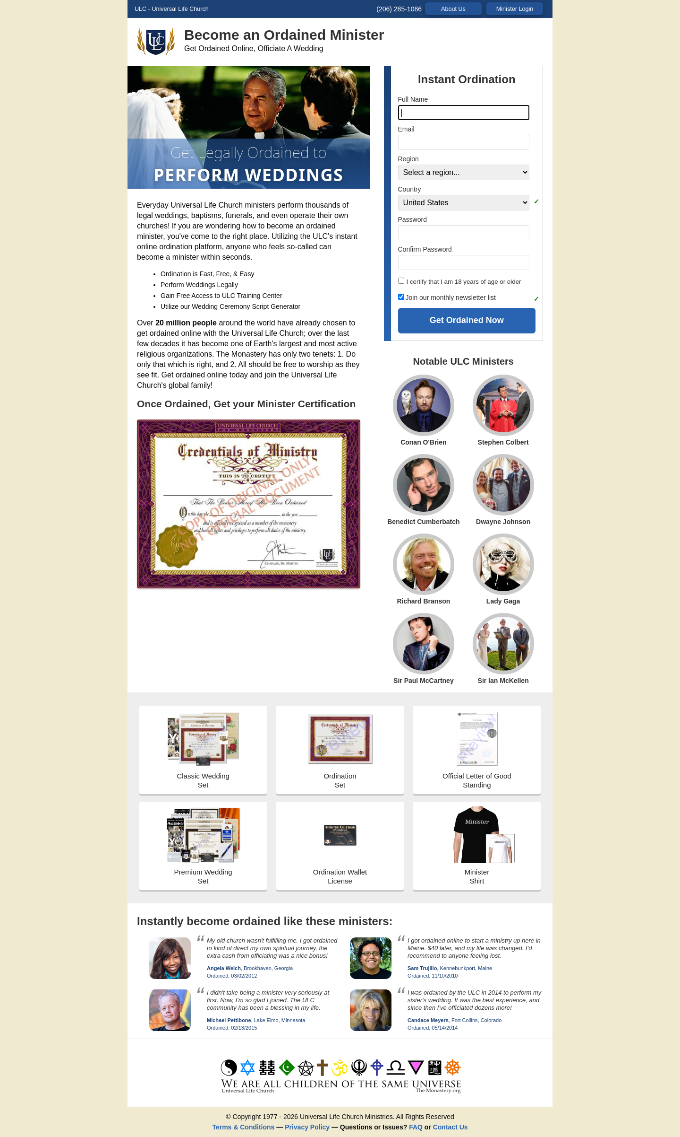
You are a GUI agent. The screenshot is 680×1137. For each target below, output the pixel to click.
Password (412, 219)
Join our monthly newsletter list (447, 297)
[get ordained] (340, 1093)
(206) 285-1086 (399, 9)
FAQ (416, 1127)
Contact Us (450, 1127)
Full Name (413, 99)
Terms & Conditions (243, 1127)
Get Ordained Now (467, 320)
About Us (453, 9)
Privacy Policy (307, 1127)
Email (406, 129)
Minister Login (514, 9)
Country (409, 189)
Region (408, 159)
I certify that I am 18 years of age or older (459, 281)
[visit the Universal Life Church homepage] (160, 44)
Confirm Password (425, 249)
